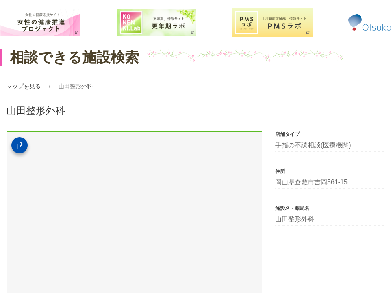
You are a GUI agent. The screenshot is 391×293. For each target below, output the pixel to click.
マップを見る (24, 86)
